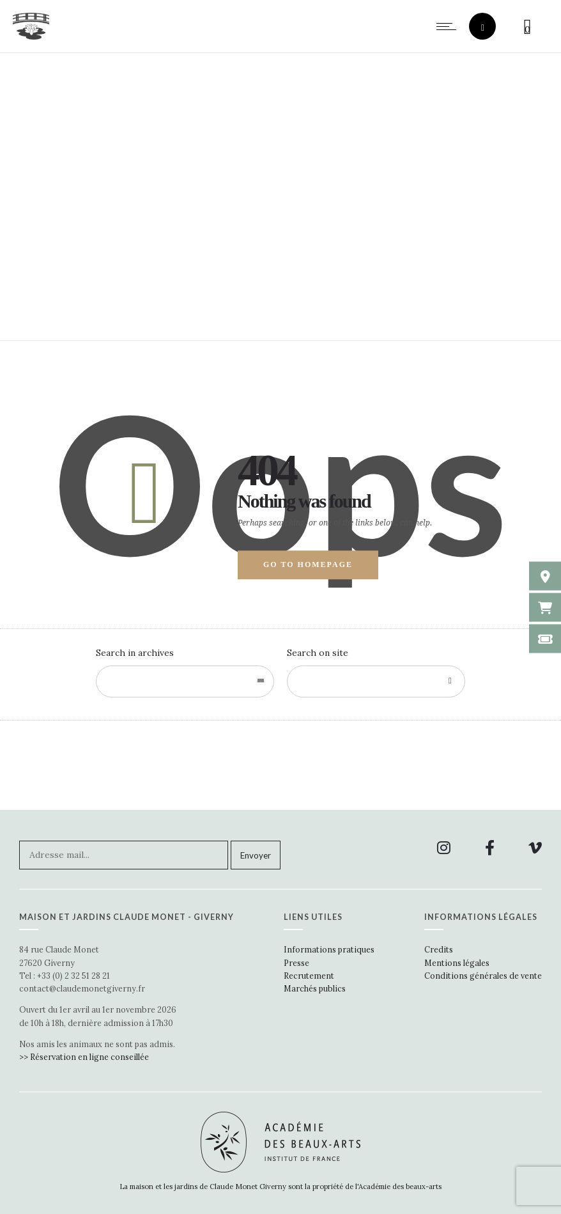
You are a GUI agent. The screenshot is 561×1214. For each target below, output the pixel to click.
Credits (438, 949)
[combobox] (185, 681)
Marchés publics (315, 988)
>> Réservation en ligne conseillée (84, 1057)
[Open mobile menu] (449, 26)
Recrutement (309, 975)
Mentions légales (456, 963)
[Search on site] (376, 681)
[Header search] (482, 28)
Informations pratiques (329, 949)
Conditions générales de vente (483, 975)
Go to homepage (308, 564)
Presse (296, 963)
